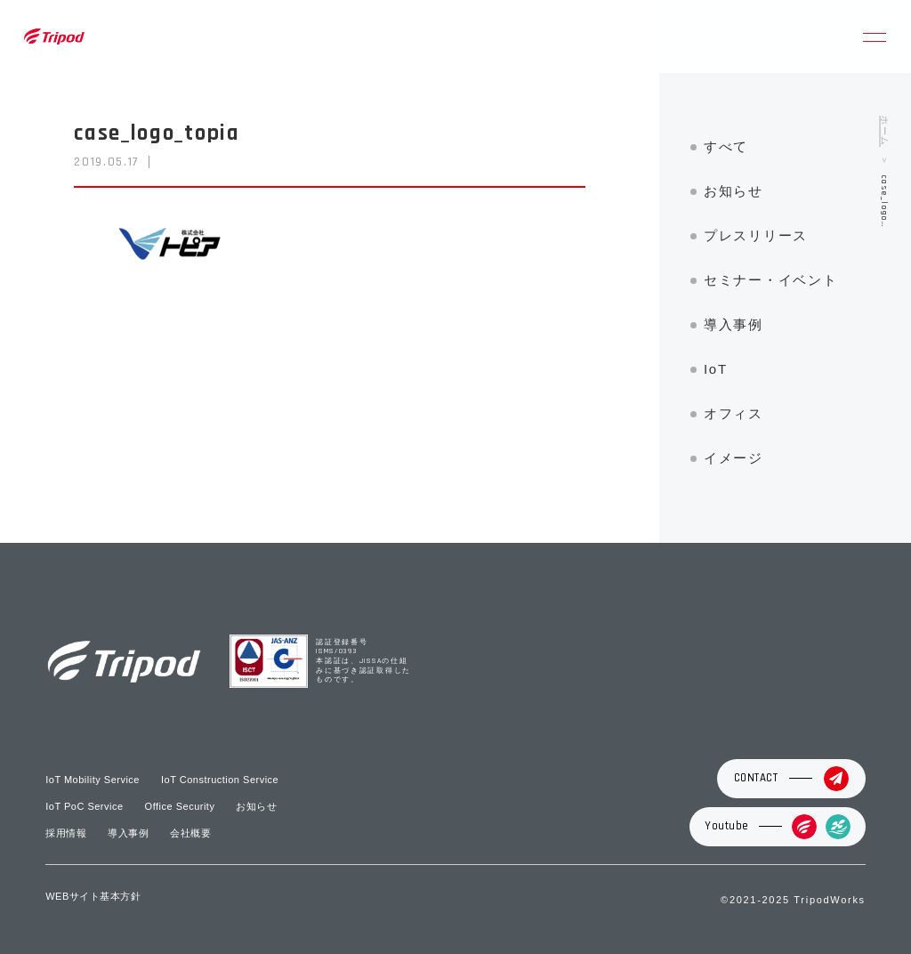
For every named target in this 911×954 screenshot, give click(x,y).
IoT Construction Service (219, 779)
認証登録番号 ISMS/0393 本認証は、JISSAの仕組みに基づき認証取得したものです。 (363, 661)
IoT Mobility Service (92, 779)
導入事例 (733, 324)
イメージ (733, 457)
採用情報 (65, 833)
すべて (726, 146)
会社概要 (190, 833)
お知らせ (733, 190)
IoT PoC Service (84, 806)
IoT (716, 368)
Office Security (180, 806)
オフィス (733, 413)
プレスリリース (756, 235)
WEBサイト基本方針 (93, 896)
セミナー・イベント (770, 279)
